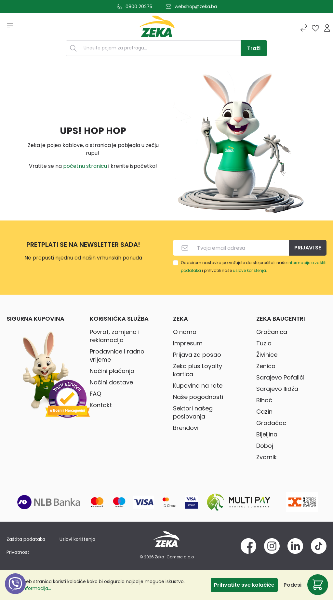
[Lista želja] (315, 27)
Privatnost (18, 552)
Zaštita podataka (26, 539)
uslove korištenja (249, 270)
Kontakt (101, 405)
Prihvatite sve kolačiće (244, 585)
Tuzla (264, 343)
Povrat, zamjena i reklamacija (115, 336)
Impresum (188, 343)
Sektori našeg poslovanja (193, 412)
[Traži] (254, 48)
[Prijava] (327, 27)
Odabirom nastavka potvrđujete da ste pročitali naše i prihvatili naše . (253, 266)
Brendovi (185, 428)
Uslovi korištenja (77, 539)
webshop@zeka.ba (196, 6)
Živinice (266, 355)
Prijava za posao (197, 355)
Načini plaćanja (112, 371)
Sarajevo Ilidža (277, 389)
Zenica (265, 366)
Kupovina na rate (197, 385)
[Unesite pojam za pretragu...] (160, 48)
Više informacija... (31, 588)
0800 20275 (139, 6)
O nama (184, 332)
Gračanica (271, 332)
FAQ (95, 394)
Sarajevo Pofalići (280, 377)
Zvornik (266, 457)
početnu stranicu (85, 166)
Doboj (264, 446)
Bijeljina (266, 434)
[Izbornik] (8, 27)
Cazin (264, 411)
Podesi (292, 585)
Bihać (264, 400)
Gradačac (271, 423)
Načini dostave (111, 382)
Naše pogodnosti (198, 397)
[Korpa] (317, 584)
